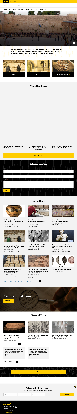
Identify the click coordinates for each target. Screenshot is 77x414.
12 (19, 281)
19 (40, 281)
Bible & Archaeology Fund (63, 74)
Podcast (38, 74)
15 (28, 281)
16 (31, 281)
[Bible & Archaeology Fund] (63, 66)
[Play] (74, 43)
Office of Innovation (13, 1)
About (37, 9)
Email (4, 174)
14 (25, 281)
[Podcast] (38, 66)
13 (22, 281)
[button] (69, 5)
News (10, 9)
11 (15, 281)
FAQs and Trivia (38, 315)
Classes (5, 9)
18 (37, 281)
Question (5, 179)
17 (34, 281)
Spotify (27, 9)
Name (4, 168)
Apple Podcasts (21, 9)
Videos (14, 9)
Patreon (32, 9)
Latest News (38, 201)
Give (46, 9)
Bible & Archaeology (11, 5)
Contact (41, 9)
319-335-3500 (7, 412)
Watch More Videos (38, 155)
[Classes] (14, 66)
